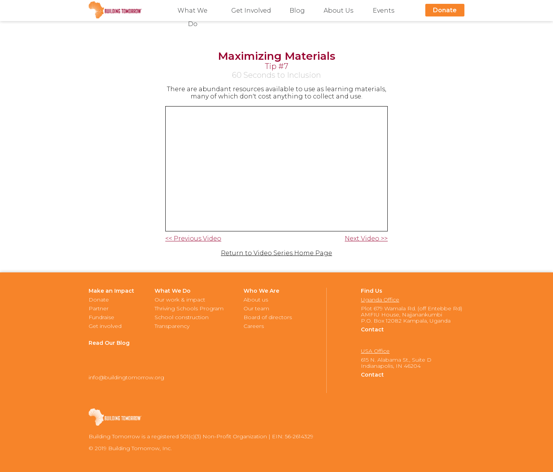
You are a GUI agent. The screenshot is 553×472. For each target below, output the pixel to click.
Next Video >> (366, 238)
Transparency (172, 326)
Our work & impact (180, 299)
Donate (445, 10)
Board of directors (268, 317)
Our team (256, 308)
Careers (254, 326)
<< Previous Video (193, 238)
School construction (182, 317)
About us (256, 299)
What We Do (192, 12)
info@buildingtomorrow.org (126, 377)
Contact (372, 329)
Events (383, 10)
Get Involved (251, 10)
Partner (99, 308)
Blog (297, 10)
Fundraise (101, 317)
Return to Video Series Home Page (276, 253)
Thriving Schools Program (189, 308)
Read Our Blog (109, 342)
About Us (338, 10)
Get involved (105, 326)
